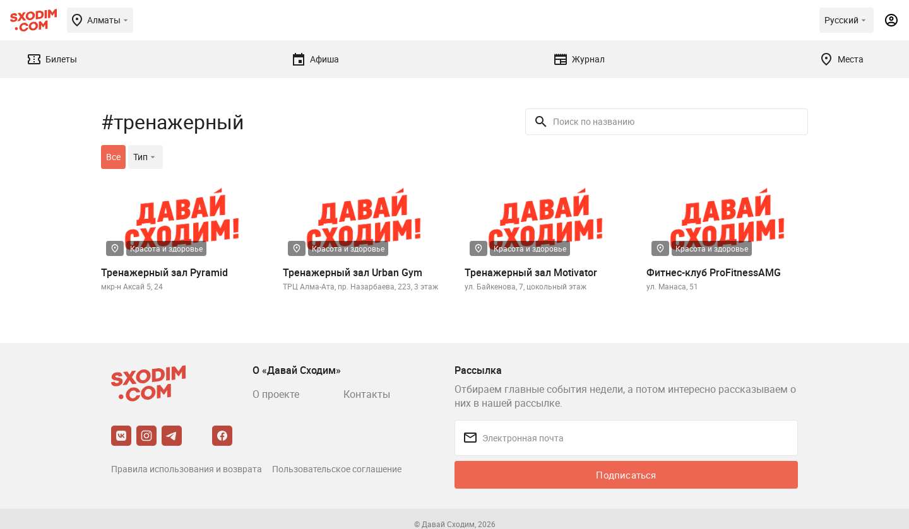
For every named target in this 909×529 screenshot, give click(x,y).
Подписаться (626, 474)
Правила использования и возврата (186, 469)
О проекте (275, 394)
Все (113, 157)
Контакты (366, 394)
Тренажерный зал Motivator (531, 272)
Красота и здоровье (166, 248)
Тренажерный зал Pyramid (164, 272)
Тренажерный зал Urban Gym (352, 272)
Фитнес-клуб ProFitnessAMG (713, 272)
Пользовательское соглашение (336, 469)
